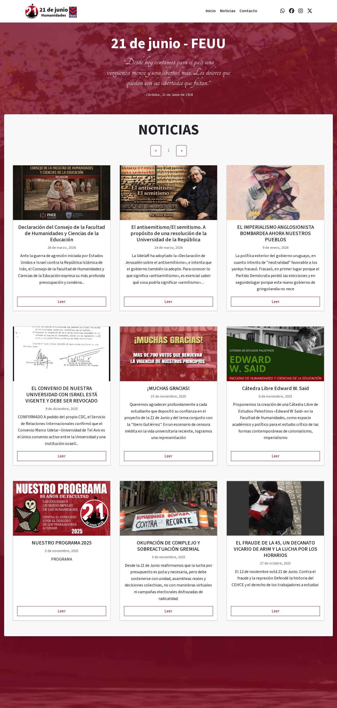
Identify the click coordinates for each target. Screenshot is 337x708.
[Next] (181, 151)
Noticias (227, 11)
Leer (61, 302)
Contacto (248, 11)
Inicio (211, 11)
